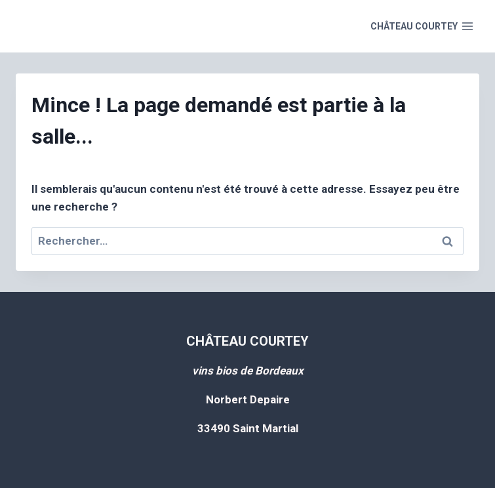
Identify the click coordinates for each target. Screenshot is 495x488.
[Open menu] (422, 26)
